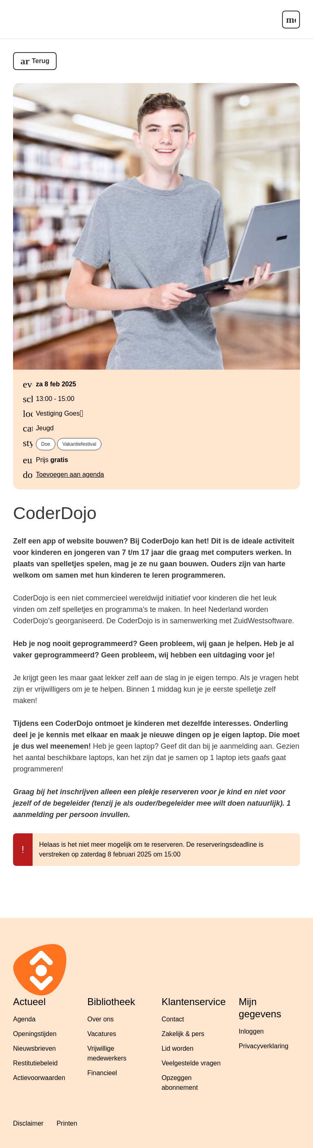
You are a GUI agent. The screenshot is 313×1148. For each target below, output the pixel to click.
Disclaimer (28, 1123)
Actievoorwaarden (39, 1077)
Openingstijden (35, 1033)
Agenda (24, 1019)
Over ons (100, 1019)
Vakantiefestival (79, 444)
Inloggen (251, 1031)
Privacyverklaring (264, 1046)
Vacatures (101, 1033)
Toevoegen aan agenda (70, 474)
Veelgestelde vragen (190, 1063)
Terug (40, 60)
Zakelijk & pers (182, 1033)
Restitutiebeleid (35, 1063)
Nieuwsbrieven (34, 1048)
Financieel (102, 1072)
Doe (45, 444)
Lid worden (177, 1048)
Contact (172, 1019)
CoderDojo (55, 513)
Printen (67, 1123)
